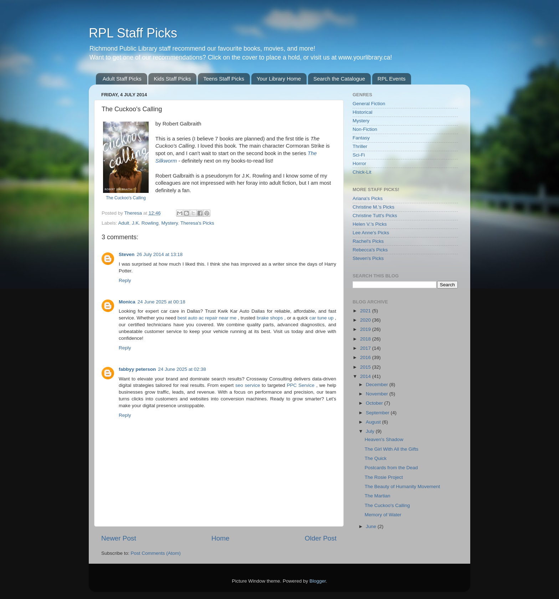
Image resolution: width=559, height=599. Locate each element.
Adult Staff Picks (122, 79)
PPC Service (301, 385)
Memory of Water (383, 514)
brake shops (270, 318)
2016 (366, 357)
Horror (359, 163)
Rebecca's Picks (370, 249)
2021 (366, 310)
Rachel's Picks (368, 241)
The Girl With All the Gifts (392, 449)
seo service (248, 385)
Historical (363, 112)
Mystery (169, 223)
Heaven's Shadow (384, 439)
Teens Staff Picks (223, 79)
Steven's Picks (368, 258)
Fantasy (361, 137)
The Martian (377, 495)
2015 (366, 367)
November (377, 393)
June (372, 526)
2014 (366, 376)
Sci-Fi (359, 155)
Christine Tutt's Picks (375, 215)
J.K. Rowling (145, 223)
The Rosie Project (384, 477)
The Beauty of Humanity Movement (402, 486)
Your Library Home (279, 79)
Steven (126, 254)
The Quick (376, 458)
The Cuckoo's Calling (126, 197)
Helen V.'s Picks (370, 224)
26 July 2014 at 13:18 (160, 254)
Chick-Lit (362, 172)
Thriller (360, 146)
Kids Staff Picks (172, 79)
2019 (366, 329)
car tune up (322, 318)
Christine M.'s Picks (373, 207)
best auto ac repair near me (208, 318)
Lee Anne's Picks (371, 232)
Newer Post (118, 538)
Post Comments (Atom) (156, 553)
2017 (366, 348)
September (378, 412)
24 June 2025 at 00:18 (161, 301)
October (375, 403)
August (374, 422)
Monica (127, 301)
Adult (123, 223)
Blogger (317, 581)
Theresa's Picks (197, 223)
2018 (366, 339)
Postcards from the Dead (391, 467)
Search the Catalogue (339, 79)
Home (220, 538)
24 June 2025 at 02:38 (182, 369)
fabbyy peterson (137, 369)
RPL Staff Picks (133, 33)
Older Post (321, 538)
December (377, 384)
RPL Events (392, 79)
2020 (366, 320)
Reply (125, 280)
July (371, 431)
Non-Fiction (365, 129)
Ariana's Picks (368, 198)
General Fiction (369, 103)
